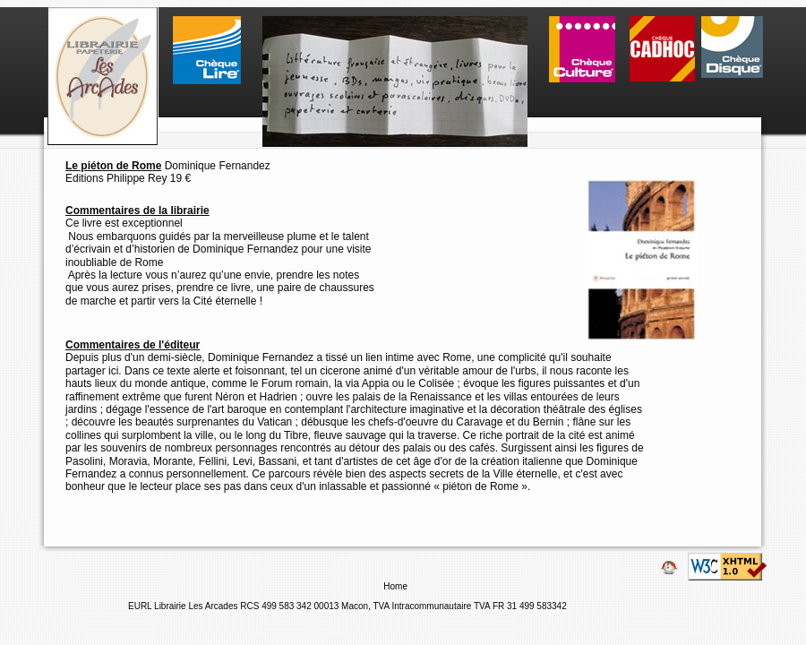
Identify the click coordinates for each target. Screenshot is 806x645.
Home (396, 586)
